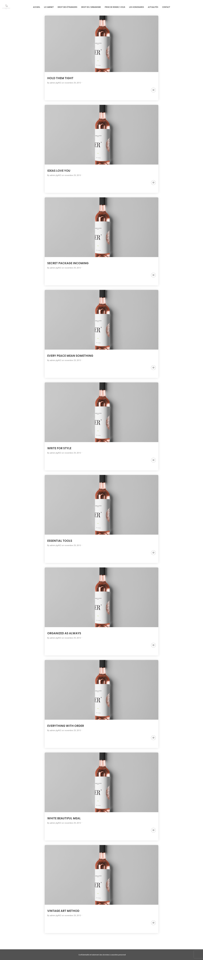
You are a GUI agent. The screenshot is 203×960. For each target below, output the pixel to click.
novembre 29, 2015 (73, 83)
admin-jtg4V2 (55, 83)
